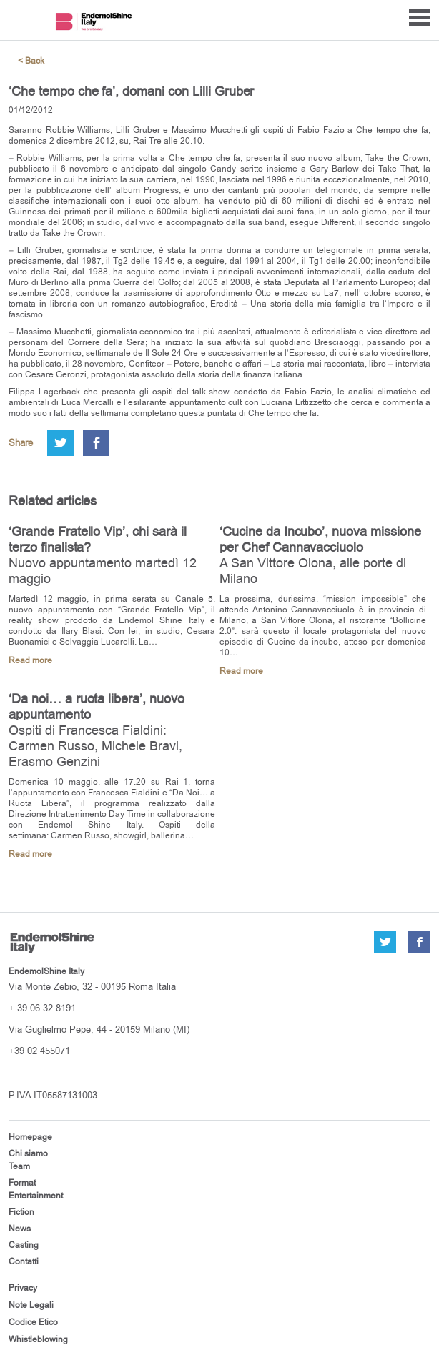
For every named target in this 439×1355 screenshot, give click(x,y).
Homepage (30, 1137)
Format (22, 1182)
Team (19, 1166)
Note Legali (31, 1305)
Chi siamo (28, 1153)
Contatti (24, 1261)
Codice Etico (33, 1322)
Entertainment (36, 1195)
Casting (24, 1245)
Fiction (21, 1212)
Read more (30, 660)
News (20, 1228)
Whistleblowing (38, 1339)
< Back (31, 61)
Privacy (23, 1288)
